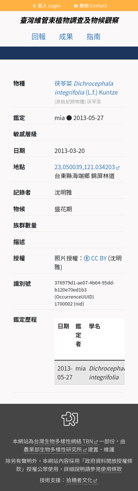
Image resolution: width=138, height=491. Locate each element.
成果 (66, 36)
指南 (93, 36)
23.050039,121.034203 (84, 166)
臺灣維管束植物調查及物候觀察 (69, 20)
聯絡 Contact (93, 5)
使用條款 (111, 469)
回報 (39, 36)
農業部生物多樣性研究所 (53, 449)
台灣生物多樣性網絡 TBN (63, 441)
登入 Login (49, 5)
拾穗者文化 (79, 480)
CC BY (95, 257)
